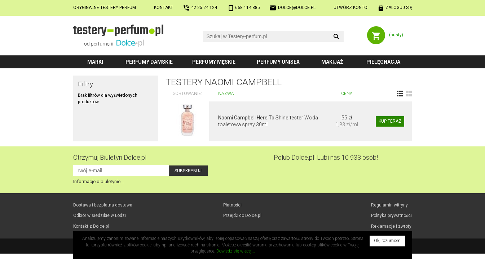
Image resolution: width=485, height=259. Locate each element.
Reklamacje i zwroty (391, 226)
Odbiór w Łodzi (99, 215)
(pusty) (396, 34)
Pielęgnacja (383, 62)
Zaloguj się (398, 7)
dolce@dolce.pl (297, 7)
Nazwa (226, 93)
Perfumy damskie (149, 62)
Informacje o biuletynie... (98, 181)
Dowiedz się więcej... (235, 251)
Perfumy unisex (278, 62)
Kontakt (163, 7)
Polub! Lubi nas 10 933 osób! (326, 157)
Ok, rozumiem (387, 240)
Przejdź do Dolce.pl (242, 215)
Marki (95, 62)
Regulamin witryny (389, 205)
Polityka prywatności (391, 215)
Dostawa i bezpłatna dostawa (102, 205)
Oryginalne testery (104, 7)
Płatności (232, 205)
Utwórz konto (350, 7)
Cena (347, 93)
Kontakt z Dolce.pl (91, 226)
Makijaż (332, 62)
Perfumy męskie (213, 62)
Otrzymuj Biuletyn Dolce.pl (109, 157)
